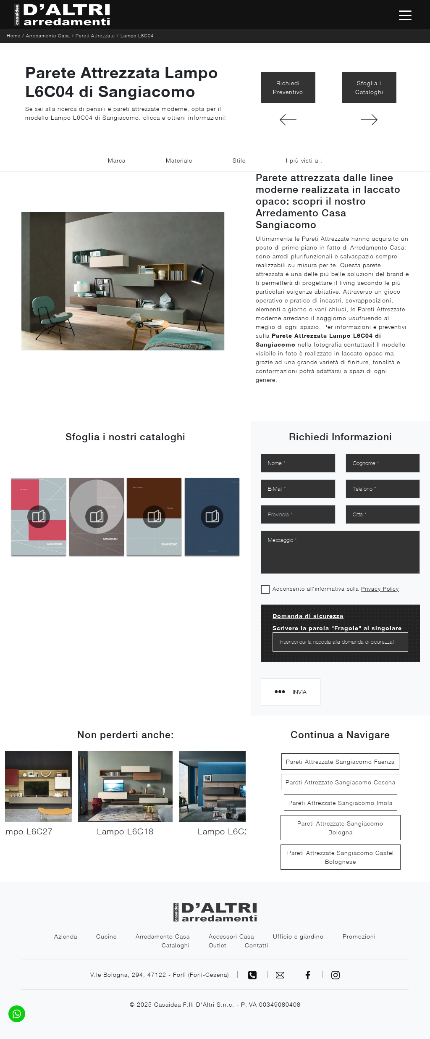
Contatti (257, 945)
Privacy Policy (380, 588)
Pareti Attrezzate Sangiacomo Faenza (340, 761)
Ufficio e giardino (298, 936)
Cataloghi (176, 945)
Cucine (106, 936)
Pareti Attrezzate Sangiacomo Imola (340, 802)
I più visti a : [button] (304, 160)
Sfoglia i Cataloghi (369, 87)
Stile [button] (239, 160)
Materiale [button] (179, 160)
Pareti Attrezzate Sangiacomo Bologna (340, 828)
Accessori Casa (231, 936)
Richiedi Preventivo (288, 87)
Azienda (65, 936)
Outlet (217, 945)
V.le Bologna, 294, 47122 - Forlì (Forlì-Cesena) (159, 974)
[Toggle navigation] (405, 15)
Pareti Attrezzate (95, 35)
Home (14, 35)
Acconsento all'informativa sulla (336, 588)
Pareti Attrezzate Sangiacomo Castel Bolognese (340, 857)
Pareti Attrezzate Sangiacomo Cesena (341, 782)
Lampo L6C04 (137, 35)
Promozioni (359, 936)
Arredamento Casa (48, 35)
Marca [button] (117, 160)
